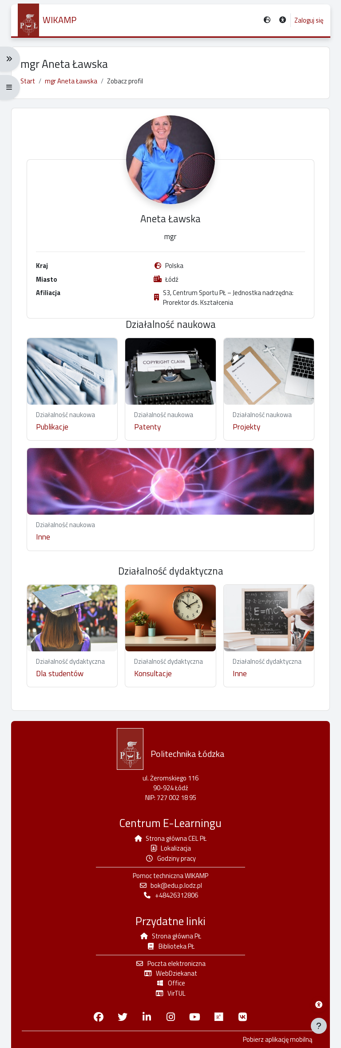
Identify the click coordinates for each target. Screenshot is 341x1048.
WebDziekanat (170, 973)
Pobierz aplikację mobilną (277, 1039)
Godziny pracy (170, 858)
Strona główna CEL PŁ (170, 838)
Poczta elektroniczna (170, 963)
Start (27, 81)
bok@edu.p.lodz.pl (170, 885)
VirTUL (170, 993)
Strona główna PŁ (170, 936)
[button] (282, 21)
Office (170, 983)
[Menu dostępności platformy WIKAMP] (319, 1005)
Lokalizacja (171, 848)
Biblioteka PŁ (170, 946)
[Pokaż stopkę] (319, 1026)
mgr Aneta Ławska (71, 81)
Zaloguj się (308, 20)
